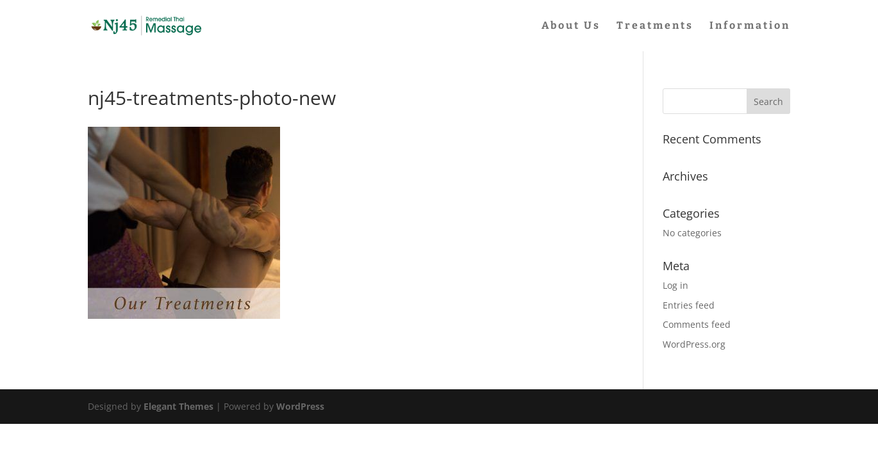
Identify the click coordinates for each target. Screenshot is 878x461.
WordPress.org (694, 344)
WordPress (300, 406)
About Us (571, 26)
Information (749, 26)
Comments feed (697, 324)
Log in (675, 285)
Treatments (655, 26)
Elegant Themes (178, 406)
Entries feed (689, 305)
